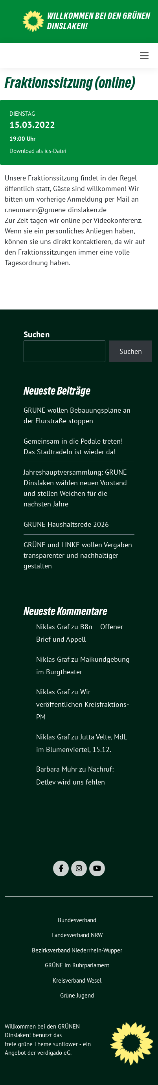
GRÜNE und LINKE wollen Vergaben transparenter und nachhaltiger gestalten (78, 555)
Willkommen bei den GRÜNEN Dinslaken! (98, 21)
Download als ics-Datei (37, 151)
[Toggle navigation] (144, 55)
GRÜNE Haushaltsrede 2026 (66, 524)
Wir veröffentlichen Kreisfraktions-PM (82, 704)
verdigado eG (53, 1052)
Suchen (37, 334)
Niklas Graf (53, 626)
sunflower (65, 1044)
